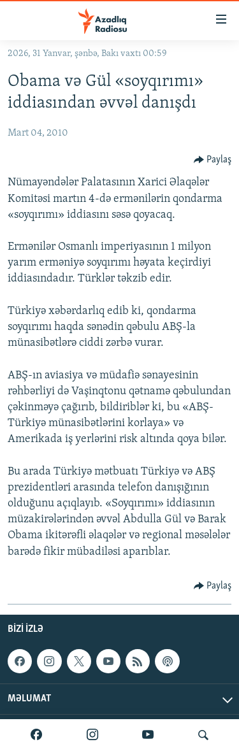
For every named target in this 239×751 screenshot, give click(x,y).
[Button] (213, 160)
